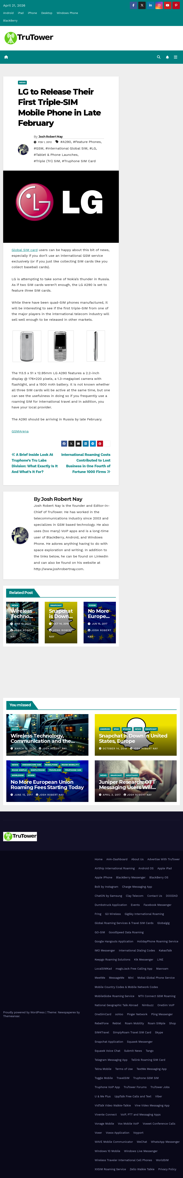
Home (99, 859)
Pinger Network (137, 1014)
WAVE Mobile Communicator (114, 1142)
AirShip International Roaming (115, 868)
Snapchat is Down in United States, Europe (133, 738)
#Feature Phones (87, 142)
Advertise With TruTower (163, 859)
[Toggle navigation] (175, 57)
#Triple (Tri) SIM (47, 161)
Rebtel (117, 1023)
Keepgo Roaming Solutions (112, 959)
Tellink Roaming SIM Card (148, 1059)
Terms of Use (124, 1069)
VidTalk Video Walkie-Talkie (113, 1105)
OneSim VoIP (166, 1005)
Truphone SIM (73, 770)
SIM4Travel (102, 1032)
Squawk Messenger (140, 1041)
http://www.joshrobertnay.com (58, 569)
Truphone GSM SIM (146, 1078)
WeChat (142, 1142)
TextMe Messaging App (152, 1069)
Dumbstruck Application (111, 904)
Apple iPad (164, 868)
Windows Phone (67, 13)
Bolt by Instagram (106, 886)
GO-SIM (100, 932)
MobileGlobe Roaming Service (114, 996)
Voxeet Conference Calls (159, 1123)
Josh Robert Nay (51, 137)
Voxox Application (117, 1132)
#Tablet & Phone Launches (56, 155)
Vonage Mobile (104, 1123)
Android (8, 13)
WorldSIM (18, 775)
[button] (158, 57)
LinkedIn (101, 556)
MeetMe (100, 977)
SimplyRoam (38, 770)
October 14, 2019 (115, 748)
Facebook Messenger (157, 904)
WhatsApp (132, 775)
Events (135, 904)
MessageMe (116, 977)
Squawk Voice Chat (107, 1050)
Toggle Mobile (104, 1078)
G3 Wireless (113, 914)
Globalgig (163, 923)
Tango (150, 1050)
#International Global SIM (66, 148)
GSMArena (20, 431)
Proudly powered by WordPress (24, 1012)
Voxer (98, 1132)
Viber (158, 1096)
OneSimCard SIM (31, 765)
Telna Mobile (103, 1069)
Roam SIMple (19, 770)
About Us (137, 859)
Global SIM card (25, 250)
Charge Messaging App (137, 886)
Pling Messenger (162, 1014)
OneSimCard (103, 1014)
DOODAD (172, 895)
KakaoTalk (165, 950)
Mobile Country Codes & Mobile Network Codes (126, 987)
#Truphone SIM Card (79, 161)
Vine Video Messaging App (152, 1105)
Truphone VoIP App (107, 1087)
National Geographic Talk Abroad (116, 1005)
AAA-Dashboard (116, 859)
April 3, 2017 (112, 794)
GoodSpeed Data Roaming (126, 932)
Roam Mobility (70, 765)
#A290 (65, 142)
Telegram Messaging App (111, 1059)
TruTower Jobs (160, 1087)
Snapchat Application (109, 1041)
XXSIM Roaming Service (110, 1169)
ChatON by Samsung (108, 895)
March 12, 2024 (26, 748)
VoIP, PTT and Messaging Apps (141, 1114)
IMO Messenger (105, 950)
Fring (98, 914)
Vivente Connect (106, 1114)
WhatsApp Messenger (165, 1142)
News (22, 82)
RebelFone (51, 765)
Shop (172, 1023)
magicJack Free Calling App (134, 968)
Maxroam (162, 968)
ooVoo (119, 1014)
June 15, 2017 (24, 794)
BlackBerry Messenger (130, 877)
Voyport (138, 1132)
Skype (159, 1032)
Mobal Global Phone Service (156, 977)
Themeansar (11, 1016)
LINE (160, 959)
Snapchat (56, 605)
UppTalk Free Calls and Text (132, 1096)
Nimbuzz (147, 1005)
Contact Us (154, 895)
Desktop (46, 13)
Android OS (146, 868)
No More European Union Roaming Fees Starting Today (47, 784)
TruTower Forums (135, 1087)
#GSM (38, 148)
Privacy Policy (167, 1169)
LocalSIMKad (103, 968)
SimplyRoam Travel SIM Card (132, 1032)
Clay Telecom (134, 895)
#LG (92, 148)
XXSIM (92, 605)
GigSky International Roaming (144, 914)
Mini (131, 977)
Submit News (133, 1050)
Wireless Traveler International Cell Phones (123, 1160)
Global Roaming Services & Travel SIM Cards (124, 923)
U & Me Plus (103, 1096)
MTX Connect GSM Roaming (156, 996)
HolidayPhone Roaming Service (157, 941)
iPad (21, 13)
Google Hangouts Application (114, 941)
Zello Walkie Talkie (142, 1169)
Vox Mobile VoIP (128, 1123)
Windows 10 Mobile (107, 1151)
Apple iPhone (104, 877)
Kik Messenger (143, 959)
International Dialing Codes (137, 950)
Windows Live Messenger (140, 1151)
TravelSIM (55, 770)
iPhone (32, 13)
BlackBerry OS (158, 877)
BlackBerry (10, 20)
